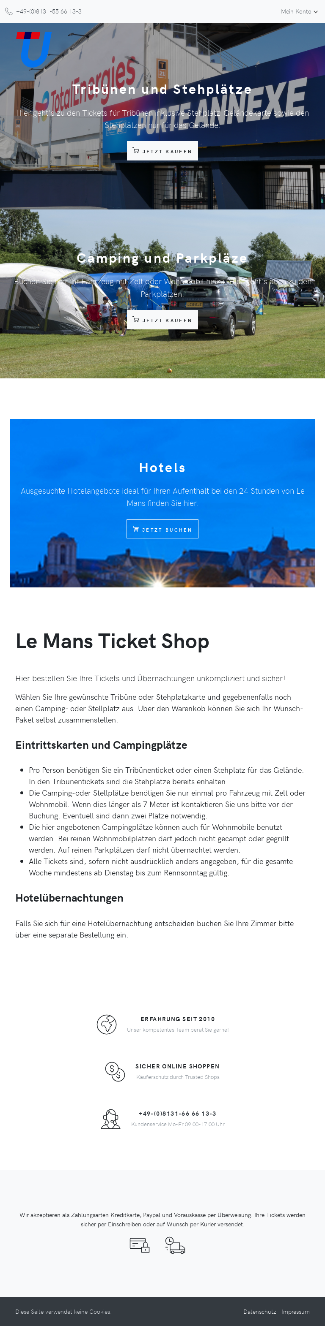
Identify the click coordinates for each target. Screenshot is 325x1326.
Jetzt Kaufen (162, 150)
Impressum (295, 1311)
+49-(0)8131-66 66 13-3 (178, 1113)
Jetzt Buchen (162, 528)
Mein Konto (296, 11)
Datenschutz (259, 1311)
